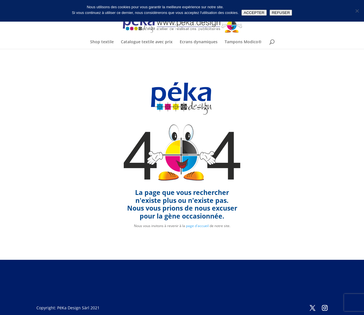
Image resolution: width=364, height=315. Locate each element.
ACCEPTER (254, 13)
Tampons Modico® (243, 42)
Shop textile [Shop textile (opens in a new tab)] (102, 42)
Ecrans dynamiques (199, 42)
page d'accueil (197, 225)
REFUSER (281, 13)
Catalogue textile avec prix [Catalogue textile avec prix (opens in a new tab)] (147, 42)
